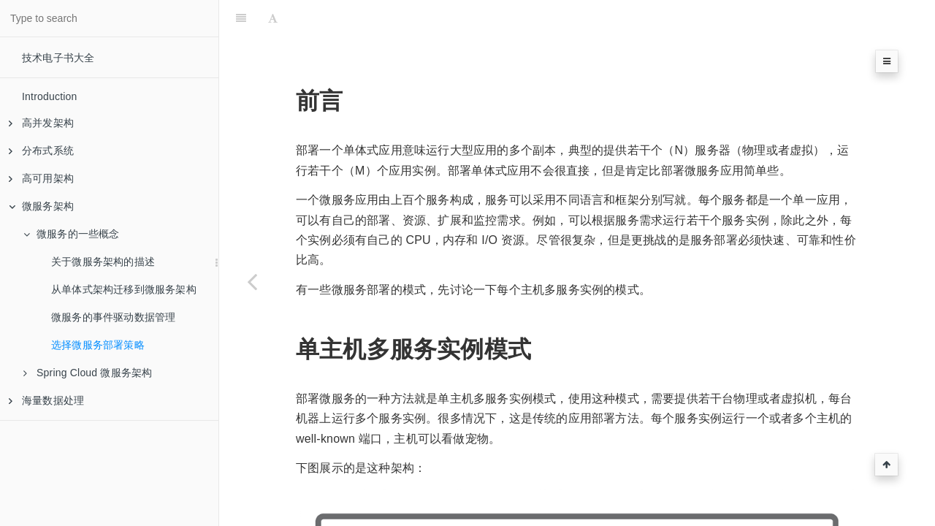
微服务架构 (41, 206)
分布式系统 (41, 150)
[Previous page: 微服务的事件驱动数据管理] (252, 281)
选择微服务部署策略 (98, 345)
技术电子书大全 (58, 58)
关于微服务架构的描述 (103, 261)
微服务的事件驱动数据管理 (113, 317)
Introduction (49, 96)
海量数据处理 (46, 400)
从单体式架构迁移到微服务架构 (123, 289)
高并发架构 (41, 123)
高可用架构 (41, 178)
